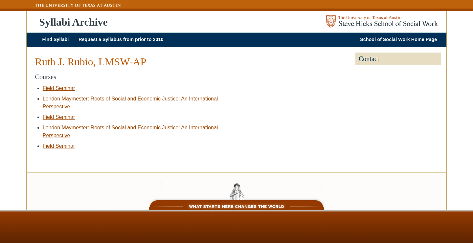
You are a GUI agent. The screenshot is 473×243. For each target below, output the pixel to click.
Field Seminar (59, 88)
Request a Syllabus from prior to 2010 (121, 39)
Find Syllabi (55, 39)
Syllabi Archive (73, 22)
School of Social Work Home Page (398, 39)
